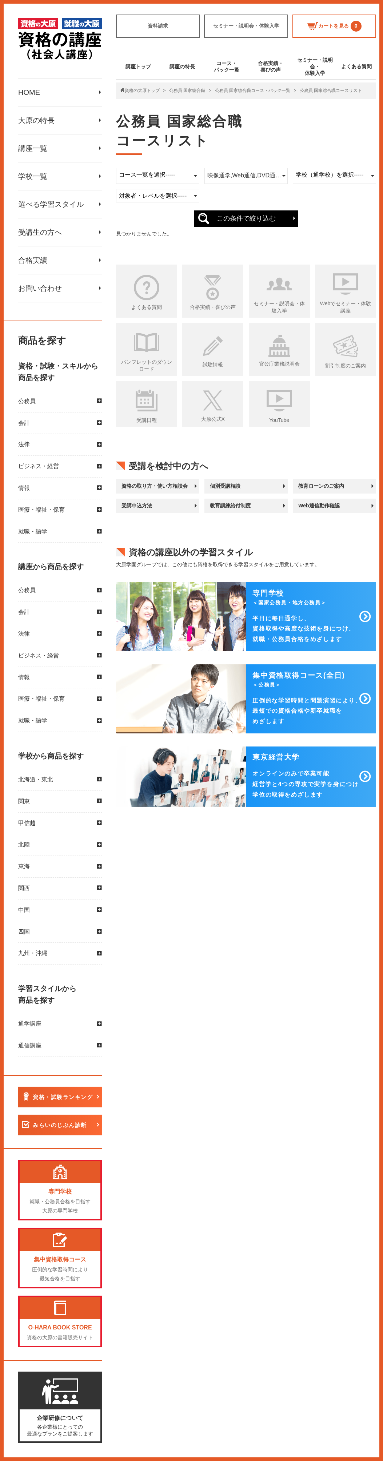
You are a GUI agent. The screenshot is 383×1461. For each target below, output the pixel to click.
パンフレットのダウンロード (146, 365)
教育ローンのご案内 (321, 486)
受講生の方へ (40, 232)
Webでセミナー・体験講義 (345, 307)
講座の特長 (182, 66)
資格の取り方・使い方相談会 (154, 486)
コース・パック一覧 (226, 66)
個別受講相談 (225, 486)
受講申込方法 (136, 505)
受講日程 (146, 420)
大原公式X (213, 419)
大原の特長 (36, 120)
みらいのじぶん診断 (60, 1125)
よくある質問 (356, 66)
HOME (29, 92)
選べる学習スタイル (51, 204)
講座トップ (138, 66)
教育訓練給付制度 (230, 505)
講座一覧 (32, 148)
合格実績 (32, 260)
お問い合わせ (40, 288)
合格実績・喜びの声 (270, 66)
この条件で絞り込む (246, 218)
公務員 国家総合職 (187, 90)
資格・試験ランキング (63, 1097)
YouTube (279, 420)
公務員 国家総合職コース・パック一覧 (252, 90)
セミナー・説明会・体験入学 (246, 26)
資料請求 (158, 26)
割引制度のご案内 (345, 366)
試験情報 (213, 364)
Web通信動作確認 (318, 505)
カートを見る (334, 26)
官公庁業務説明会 (279, 364)
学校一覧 (32, 176)
